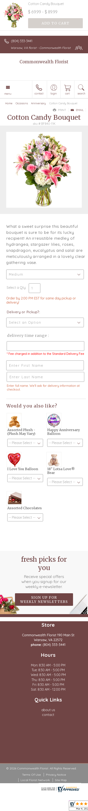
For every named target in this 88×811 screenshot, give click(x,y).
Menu (7, 93)
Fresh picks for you (44, 572)
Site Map (61, 780)
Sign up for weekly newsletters (44, 599)
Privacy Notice (56, 775)
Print (59, 110)
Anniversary (38, 103)
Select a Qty (16, 287)
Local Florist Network (35, 780)
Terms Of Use (31, 775)
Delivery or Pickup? (23, 312)
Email (77, 110)
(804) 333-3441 (21, 41)
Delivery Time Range (27, 335)
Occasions (22, 103)
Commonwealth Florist (44, 61)
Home (8, 103)
